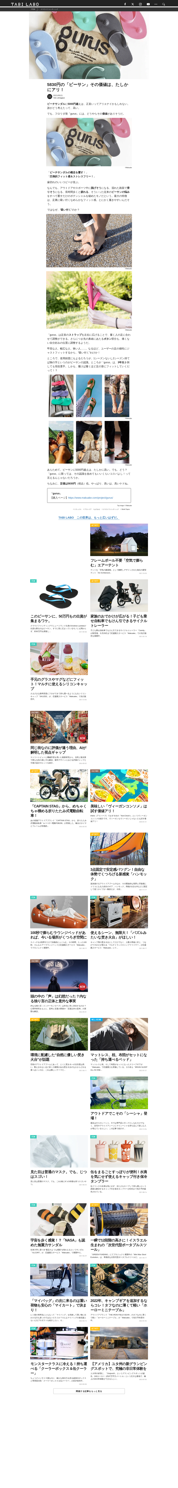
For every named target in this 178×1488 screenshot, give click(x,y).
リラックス (77, 510)
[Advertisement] (89, 1448)
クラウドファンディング (111, 510)
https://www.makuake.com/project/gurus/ (90, 499)
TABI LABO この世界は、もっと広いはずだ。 (89, 518)
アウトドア (88, 510)
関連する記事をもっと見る (89, 1392)
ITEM (33, 582)
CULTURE (35, 714)
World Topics (126, 510)
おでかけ (97, 510)
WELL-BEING (96, 1021)
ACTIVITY (95, 526)
